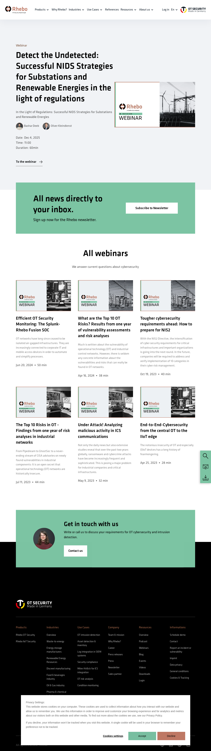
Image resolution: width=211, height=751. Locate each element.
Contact (174, 643)
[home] (16, 9)
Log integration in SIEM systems (89, 655)
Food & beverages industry (56, 678)
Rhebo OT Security (25, 636)
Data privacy (176, 666)
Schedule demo (178, 636)
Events (142, 662)
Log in (165, 9)
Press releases (115, 656)
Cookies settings (113, 736)
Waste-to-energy (55, 643)
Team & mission (116, 636)
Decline (171, 736)
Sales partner (115, 675)
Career (111, 649)
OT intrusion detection (88, 636)
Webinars (144, 649)
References (112, 9)
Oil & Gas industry (55, 687)
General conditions (179, 673)
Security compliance (87, 663)
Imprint (173, 660)
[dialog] (105, 720)
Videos (142, 669)
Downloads (144, 675)
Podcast (143, 643)
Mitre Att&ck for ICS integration (87, 672)
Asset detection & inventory (86, 645)
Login (142, 682)
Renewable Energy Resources (56, 662)
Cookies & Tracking (179, 679)
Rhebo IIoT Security (26, 643)
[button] (42, 10)
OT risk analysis (85, 680)
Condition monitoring (88, 687)
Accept (142, 736)
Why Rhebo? (114, 643)
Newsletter (113, 669)
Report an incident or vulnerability (180, 651)
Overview (51, 636)
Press (111, 662)
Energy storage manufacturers (54, 651)
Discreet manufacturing (58, 670)
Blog (141, 656)
